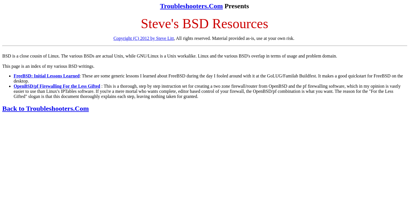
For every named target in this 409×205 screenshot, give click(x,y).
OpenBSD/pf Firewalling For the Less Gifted (57, 86)
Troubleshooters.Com (191, 6)
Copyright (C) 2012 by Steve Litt (143, 38)
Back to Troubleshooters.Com (45, 108)
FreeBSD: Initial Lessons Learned (47, 75)
